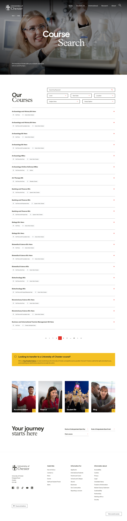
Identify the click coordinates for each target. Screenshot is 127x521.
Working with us (98, 496)
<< (46, 338)
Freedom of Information (101, 485)
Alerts (48, 485)
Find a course (77, 434)
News (48, 476)
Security (96, 499)
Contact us (50, 473)
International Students (77, 473)
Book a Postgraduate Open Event (103, 429)
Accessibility (97, 470)
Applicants (74, 470)
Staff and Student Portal (54, 482)
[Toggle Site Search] (120, 5)
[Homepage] (14, 8)
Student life (71, 409)
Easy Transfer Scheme (29, 361)
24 (74, 338)
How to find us (51, 470)
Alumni (73, 482)
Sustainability (98, 490)
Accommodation (21, 409)
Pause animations (19, 506)
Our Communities (76, 488)
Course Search (26, 15)
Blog (95, 409)
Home (13, 15)
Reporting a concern (76, 490)
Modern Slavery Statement (101, 488)
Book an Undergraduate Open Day (77, 429)
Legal (95, 479)
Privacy (96, 476)
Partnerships (97, 493)
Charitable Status (99, 482)
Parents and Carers (76, 476)
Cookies (96, 473)
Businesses (74, 485)
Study (18, 15)
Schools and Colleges (77, 479)
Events (49, 479)
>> (81, 338)
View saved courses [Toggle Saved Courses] (113, 514)
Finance (43, 409)
